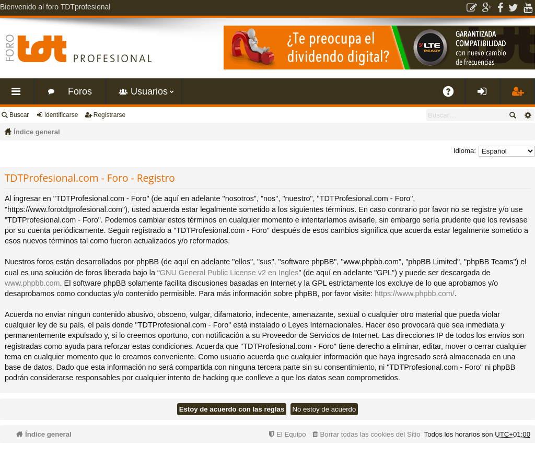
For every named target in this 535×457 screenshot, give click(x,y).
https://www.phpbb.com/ (415, 293)
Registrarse (109, 115)
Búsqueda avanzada (527, 115)
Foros (80, 91)
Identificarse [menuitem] (485, 95)
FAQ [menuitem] (452, 95)
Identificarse (61, 115)
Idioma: (464, 151)
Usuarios (149, 91)
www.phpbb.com (32, 283)
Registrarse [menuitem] (519, 95)
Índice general (37, 132)
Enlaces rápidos (18, 95)
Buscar (19, 115)
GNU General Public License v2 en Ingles (229, 272)
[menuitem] (365, 434)
